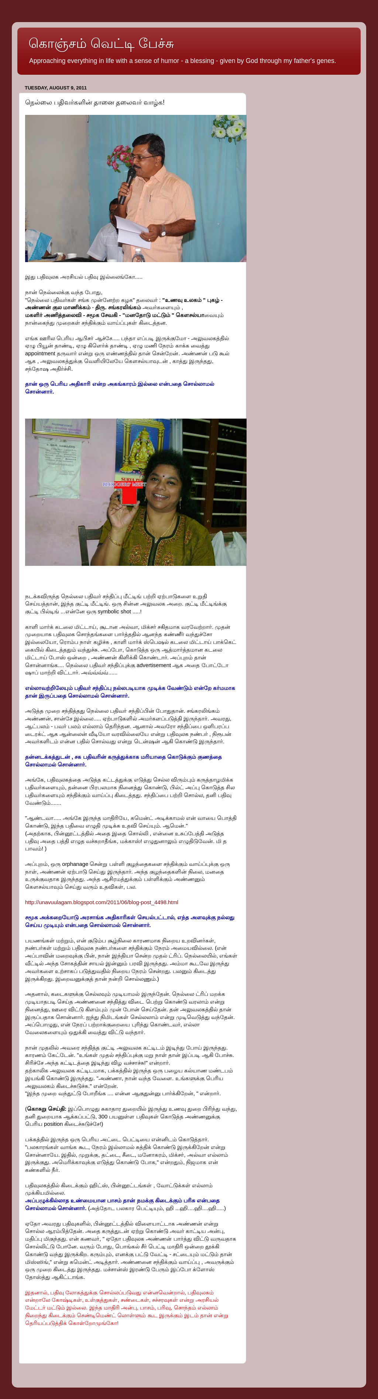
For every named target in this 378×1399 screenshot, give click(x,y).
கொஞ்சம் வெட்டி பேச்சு (101, 43)
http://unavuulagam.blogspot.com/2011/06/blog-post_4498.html (101, 902)
